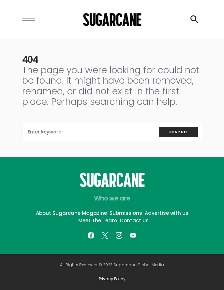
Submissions (126, 213)
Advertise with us (166, 213)
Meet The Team (97, 220)
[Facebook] (91, 235)
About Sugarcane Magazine (71, 213)
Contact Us (134, 220)
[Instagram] (119, 235)
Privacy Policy (112, 279)
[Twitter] (105, 235)
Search (178, 131)
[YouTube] (133, 235)
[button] (28, 19)
